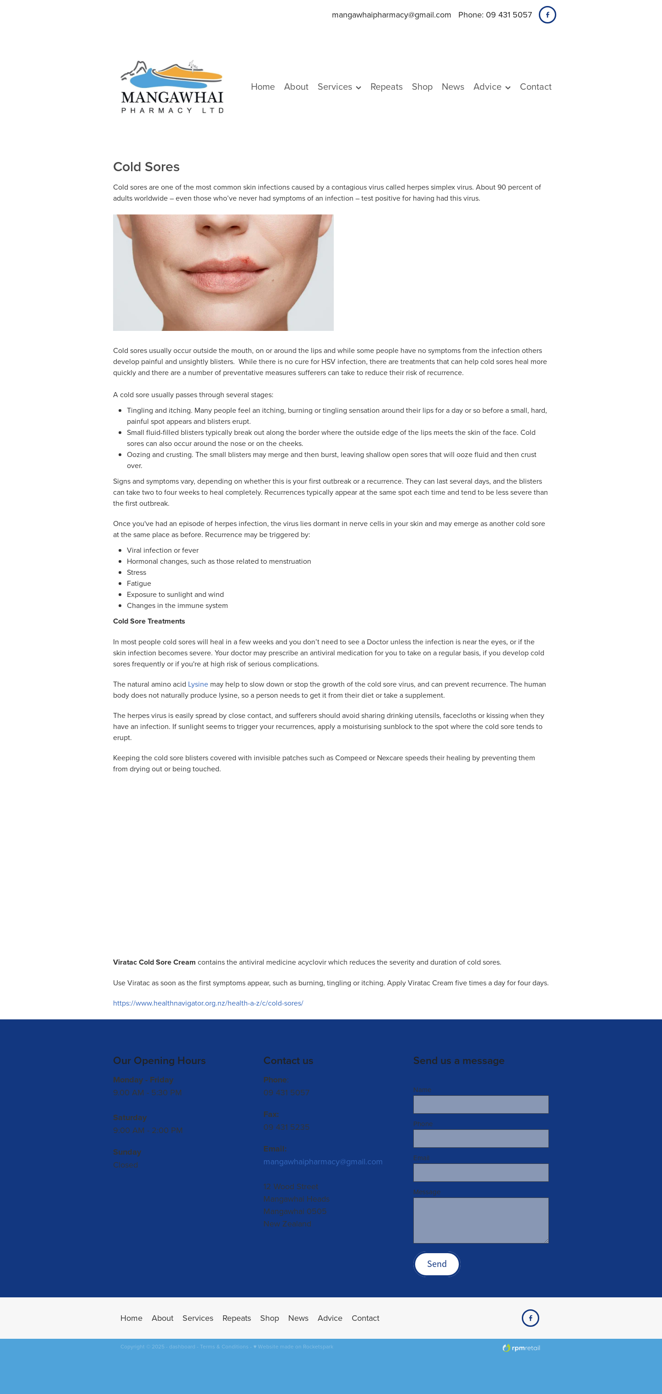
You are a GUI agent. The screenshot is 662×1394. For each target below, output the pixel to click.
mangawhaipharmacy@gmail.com (391, 14)
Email (421, 1157)
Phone (423, 1123)
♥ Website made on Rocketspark (293, 1346)
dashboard (182, 1346)
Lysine (198, 684)
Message (426, 1191)
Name (422, 1089)
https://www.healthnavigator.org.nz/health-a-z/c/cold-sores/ (208, 1003)
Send (437, 1264)
